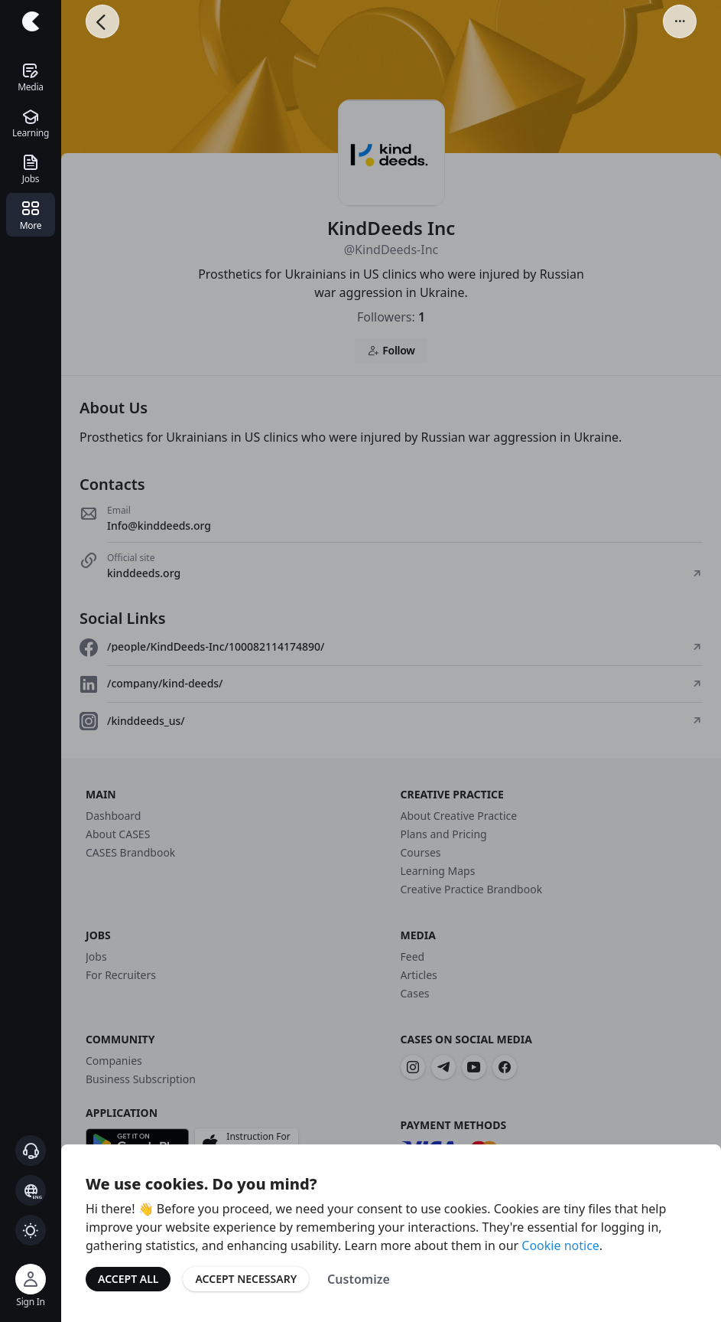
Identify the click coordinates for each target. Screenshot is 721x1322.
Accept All (128, 1278)
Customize (358, 1279)
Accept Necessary (246, 1278)
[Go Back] (102, 21)
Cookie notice (560, 1245)
